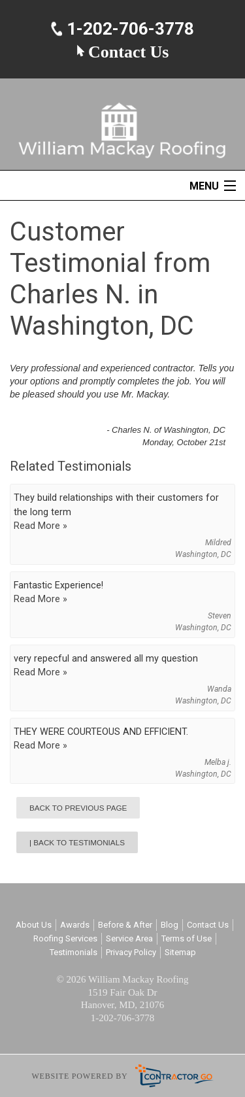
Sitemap (180, 952)
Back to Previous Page (78, 807)
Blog (169, 925)
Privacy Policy (131, 952)
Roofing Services (65, 938)
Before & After (125, 925)
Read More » (40, 526)
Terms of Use (186, 938)
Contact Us (122, 51)
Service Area (129, 938)
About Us (34, 925)
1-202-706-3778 (128, 29)
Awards (75, 925)
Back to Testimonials (79, 842)
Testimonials (73, 952)
